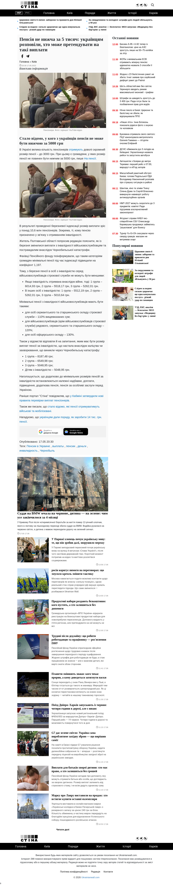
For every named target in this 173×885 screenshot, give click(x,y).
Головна (49, 12)
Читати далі (62, 829)
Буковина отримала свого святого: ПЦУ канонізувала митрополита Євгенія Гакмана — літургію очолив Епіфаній (137, 139)
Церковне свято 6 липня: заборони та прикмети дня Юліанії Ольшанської (50, 21)
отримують (76, 149)
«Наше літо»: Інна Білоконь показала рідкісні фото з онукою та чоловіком (136, 125)
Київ (70, 12)
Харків (153, 12)
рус (27, 13)
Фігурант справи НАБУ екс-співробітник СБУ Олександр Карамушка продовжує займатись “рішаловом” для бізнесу (137, 223)
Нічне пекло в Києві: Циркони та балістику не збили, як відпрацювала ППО (136, 113)
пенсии (70, 446)
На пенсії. (90, 158)
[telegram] (137, 5)
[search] (152, 5)
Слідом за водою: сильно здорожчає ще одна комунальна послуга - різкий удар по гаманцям (49, 28)
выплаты (58, 446)
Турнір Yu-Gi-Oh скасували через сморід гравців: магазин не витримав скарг (137, 236)
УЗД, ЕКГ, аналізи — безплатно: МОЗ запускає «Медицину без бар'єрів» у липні (121, 28)
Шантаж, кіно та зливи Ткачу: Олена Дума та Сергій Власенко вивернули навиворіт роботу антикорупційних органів (136, 193)
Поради (90, 12)
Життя (111, 12)
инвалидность (28, 450)
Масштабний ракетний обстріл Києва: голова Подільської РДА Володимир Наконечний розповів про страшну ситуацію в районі (137, 178)
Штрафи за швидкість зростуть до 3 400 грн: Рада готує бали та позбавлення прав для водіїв (137, 101)
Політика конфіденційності (74, 872)
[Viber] (33, 56)
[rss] (145, 5)
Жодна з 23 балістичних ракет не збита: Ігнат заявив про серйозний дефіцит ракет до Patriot (137, 77)
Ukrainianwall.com (90, 877)
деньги (82, 446)
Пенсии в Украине (38, 446)
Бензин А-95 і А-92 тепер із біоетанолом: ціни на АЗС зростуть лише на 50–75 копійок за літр (136, 48)
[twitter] (141, 5)
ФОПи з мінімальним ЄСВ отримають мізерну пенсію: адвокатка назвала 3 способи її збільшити (136, 64)
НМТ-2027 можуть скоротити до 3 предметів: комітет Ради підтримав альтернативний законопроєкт (137, 208)
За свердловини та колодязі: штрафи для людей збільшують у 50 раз (120, 21)
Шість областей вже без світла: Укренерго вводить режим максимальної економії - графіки (136, 89)
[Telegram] (28, 56)
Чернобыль (47, 450)
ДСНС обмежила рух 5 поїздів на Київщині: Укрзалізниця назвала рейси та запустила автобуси (137, 152)
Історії (132, 12)
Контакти (108, 872)
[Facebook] (22, 56)
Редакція (95, 872)
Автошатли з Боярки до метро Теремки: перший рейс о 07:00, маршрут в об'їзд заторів (136, 164)
